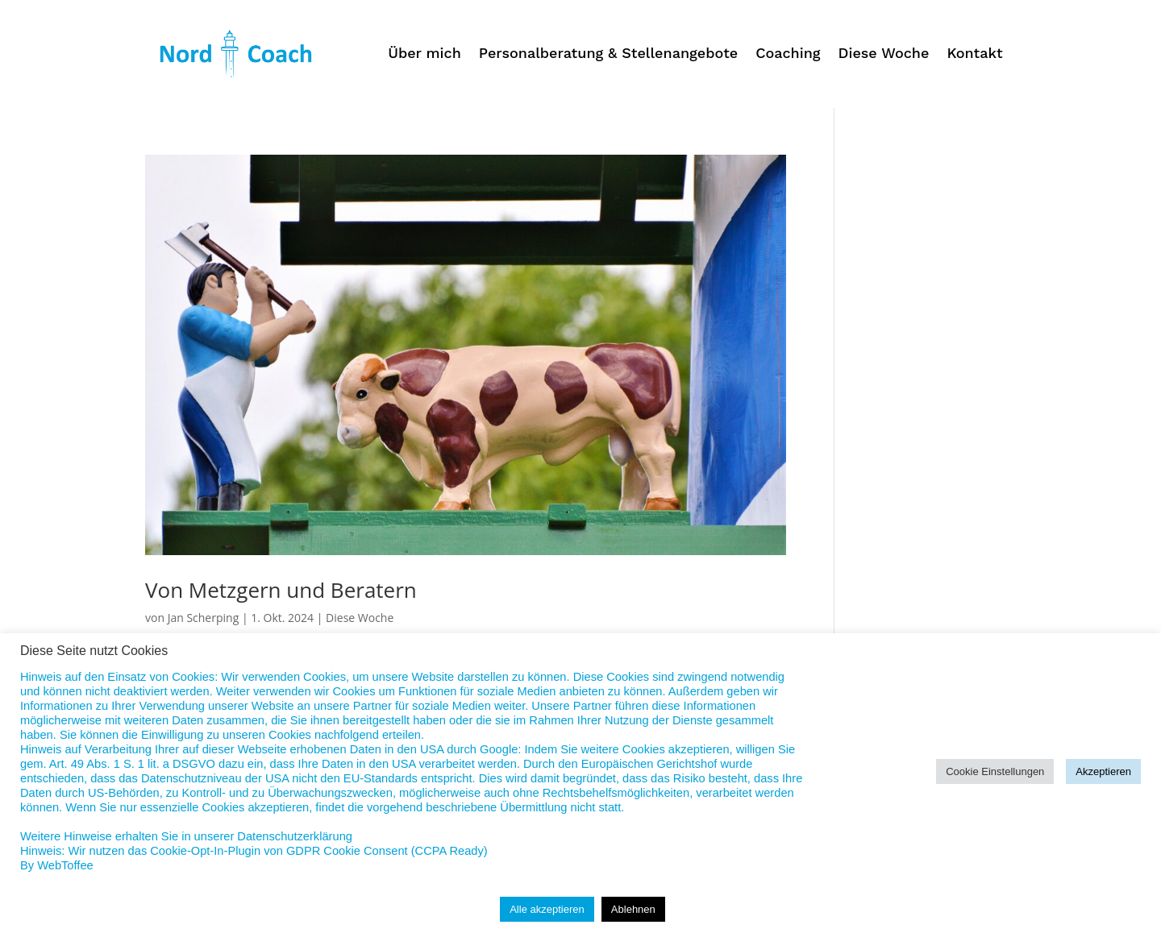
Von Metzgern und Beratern (281, 589)
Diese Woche (884, 54)
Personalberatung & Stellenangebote (608, 54)
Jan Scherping (203, 617)
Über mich (424, 54)
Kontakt (974, 54)
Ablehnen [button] (633, 909)
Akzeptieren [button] (1103, 771)
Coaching (787, 54)
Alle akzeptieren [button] (547, 909)
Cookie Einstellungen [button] (995, 771)
